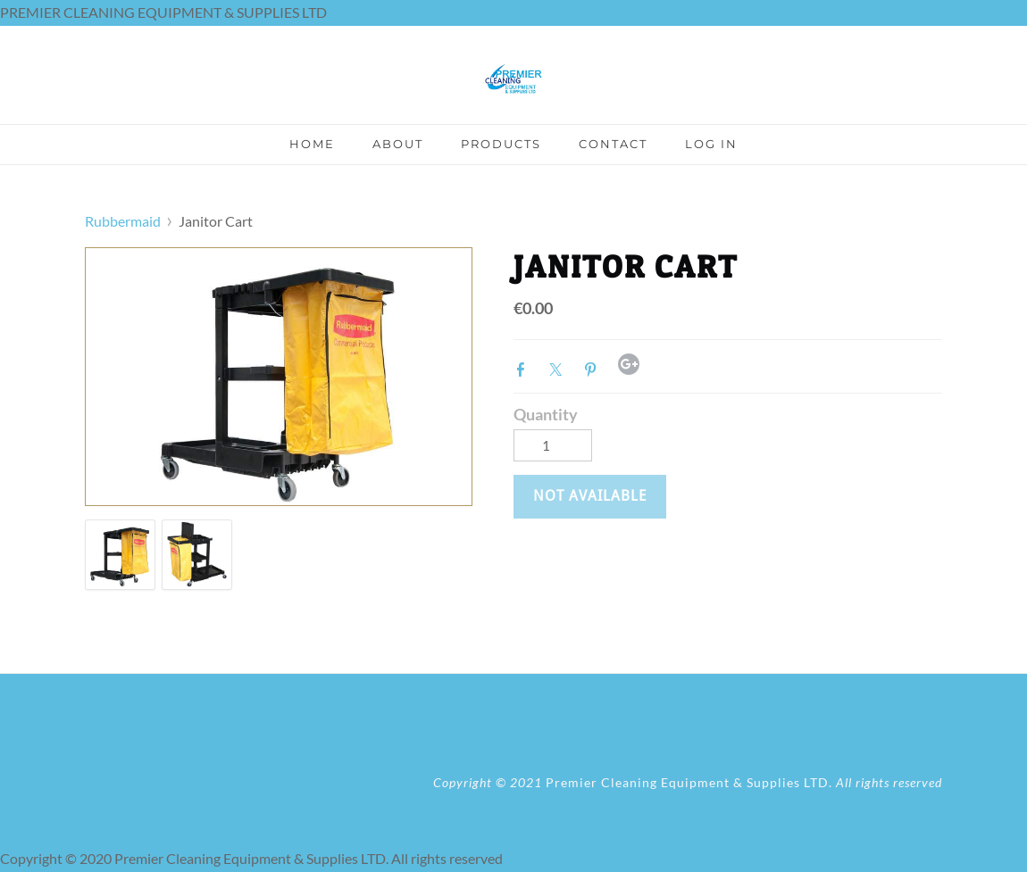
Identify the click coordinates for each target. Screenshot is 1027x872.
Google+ (628, 364)
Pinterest (594, 367)
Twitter (559, 367)
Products (501, 144)
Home (312, 144)
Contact (613, 144)
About (397, 144)
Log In (711, 144)
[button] (590, 496)
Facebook (524, 367)
